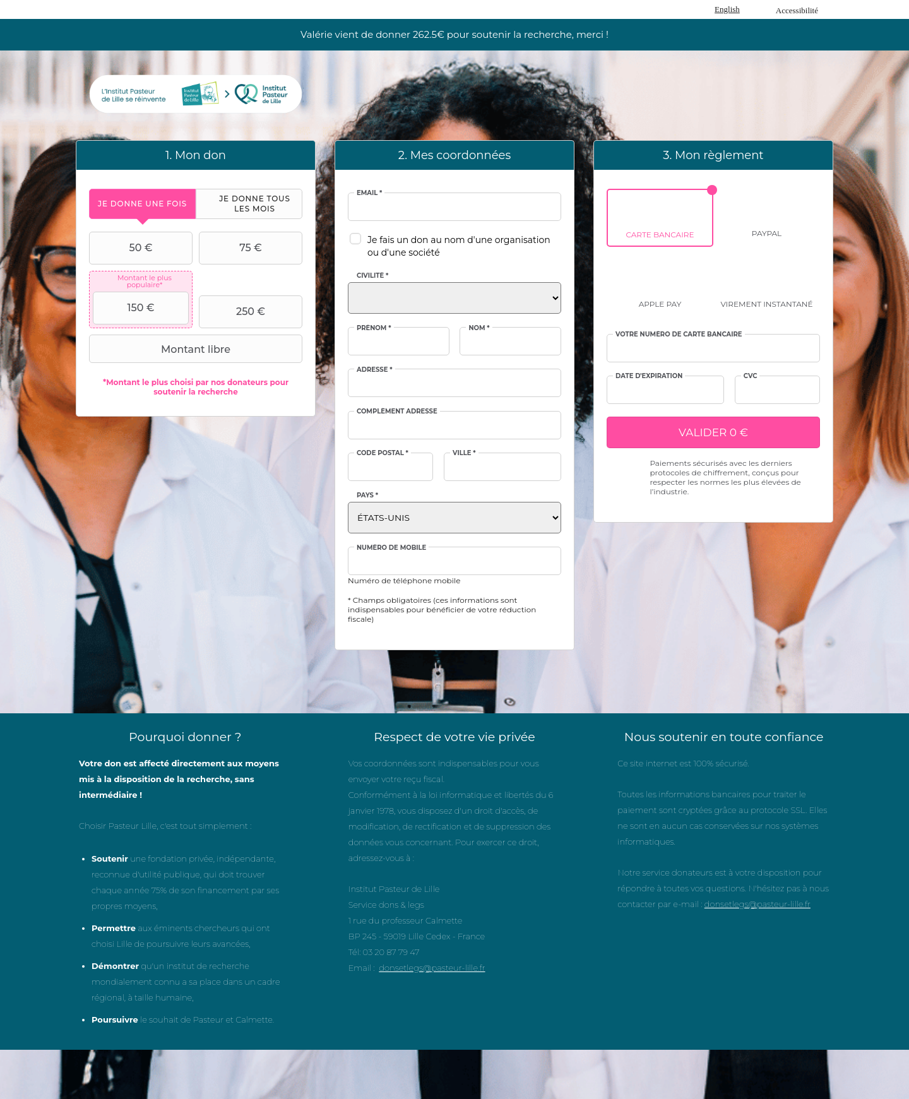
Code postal (382, 453)
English (727, 9)
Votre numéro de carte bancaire (678, 334)
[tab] (142, 203)
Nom (478, 328)
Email (369, 193)
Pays (367, 495)
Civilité (372, 276)
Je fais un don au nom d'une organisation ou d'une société (458, 246)
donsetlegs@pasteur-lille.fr (432, 968)
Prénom (374, 328)
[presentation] (142, 203)
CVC (751, 376)
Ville (464, 453)
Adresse (375, 370)
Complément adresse (397, 411)
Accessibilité (797, 10)
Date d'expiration (648, 376)
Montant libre (161, 349)
